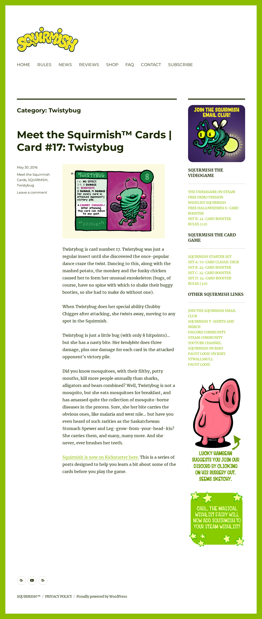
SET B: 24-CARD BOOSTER (209, 219)
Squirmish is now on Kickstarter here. (100, 457)
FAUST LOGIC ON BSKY (206, 354)
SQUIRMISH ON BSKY (205, 348)
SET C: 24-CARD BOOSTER (209, 273)
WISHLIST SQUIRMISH (207, 203)
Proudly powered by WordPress (102, 596)
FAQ (129, 64)
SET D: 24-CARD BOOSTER (209, 278)
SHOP (112, 64)
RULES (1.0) (197, 224)
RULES (44, 64)
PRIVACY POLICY (58, 596)
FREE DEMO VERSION (205, 197)
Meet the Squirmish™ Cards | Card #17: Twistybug (94, 140)
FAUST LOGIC (199, 364)
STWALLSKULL (200, 359)
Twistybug (25, 185)
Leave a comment (32, 192)
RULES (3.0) (198, 283)
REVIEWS (89, 64)
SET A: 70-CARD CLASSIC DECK (213, 262)
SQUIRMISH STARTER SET (210, 257)
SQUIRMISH (38, 180)
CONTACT (151, 64)
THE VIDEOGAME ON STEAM (211, 192)
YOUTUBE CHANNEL (204, 343)
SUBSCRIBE (180, 64)
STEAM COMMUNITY (205, 337)
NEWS (65, 64)
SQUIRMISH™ (28, 596)
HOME (23, 64)
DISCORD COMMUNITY (207, 332)
